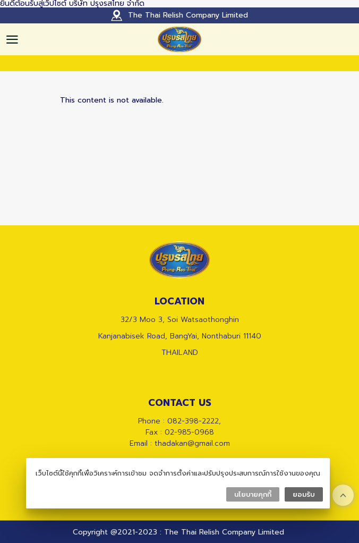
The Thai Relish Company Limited (188, 15)
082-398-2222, (194, 421)
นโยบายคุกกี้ (252, 494)
